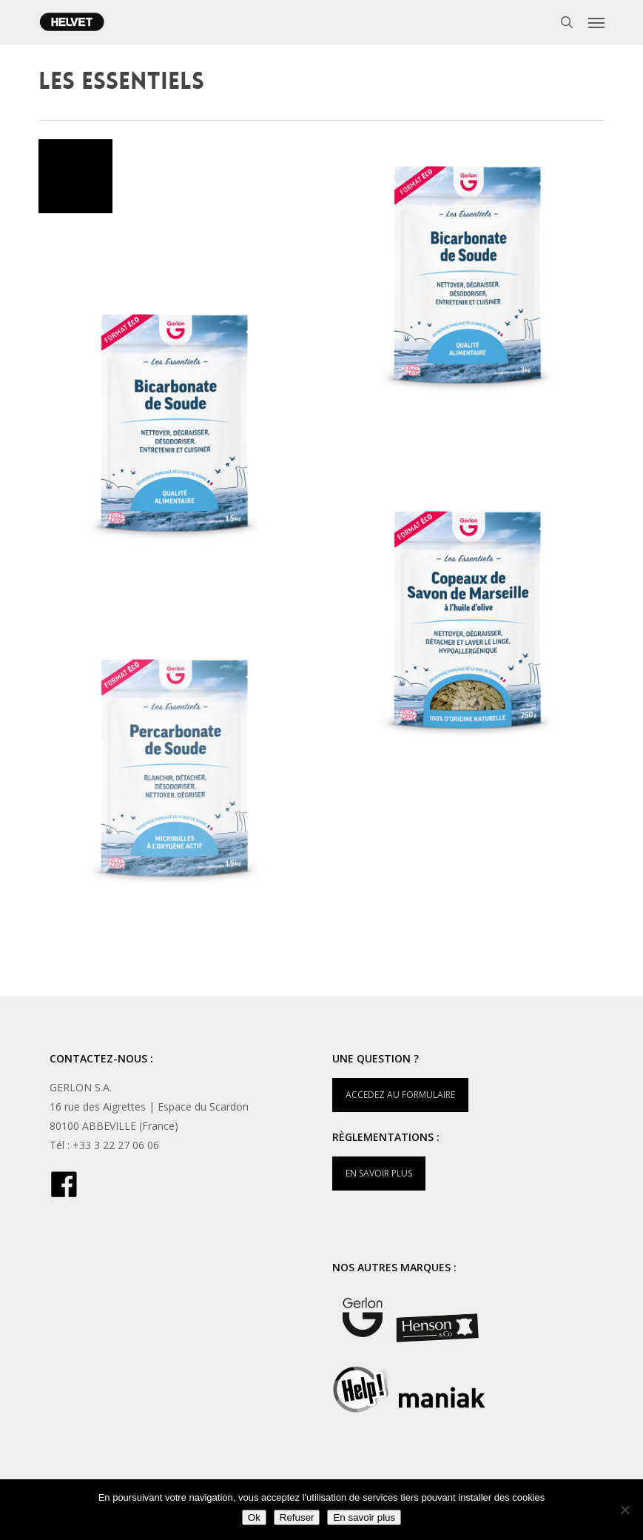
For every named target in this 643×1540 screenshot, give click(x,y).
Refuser (297, 1517)
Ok (254, 1517)
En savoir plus (364, 1517)
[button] (596, 22)
